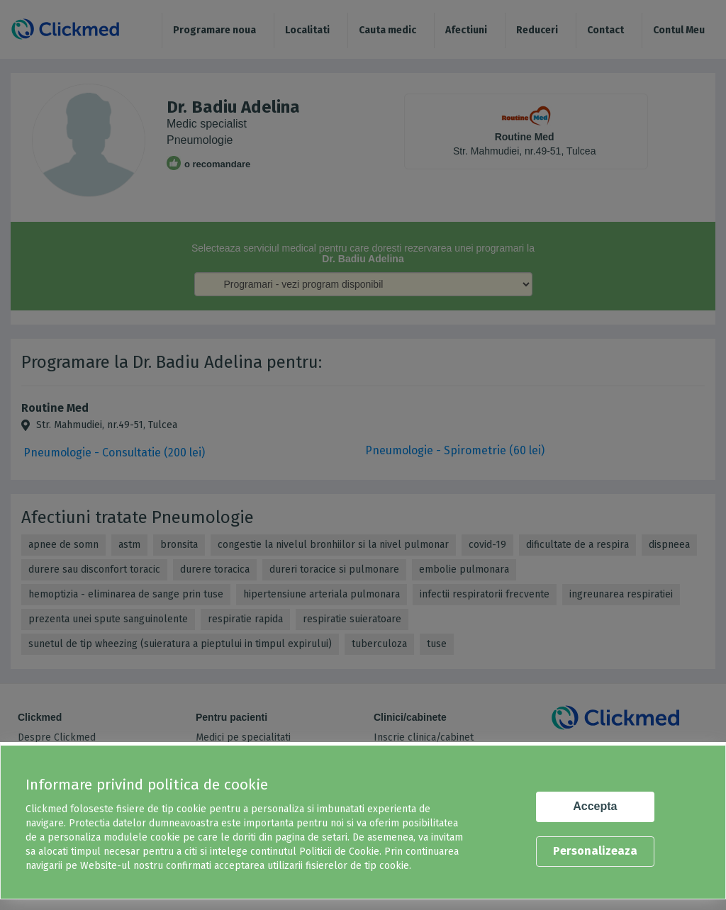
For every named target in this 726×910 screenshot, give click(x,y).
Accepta (595, 806)
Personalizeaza (595, 851)
